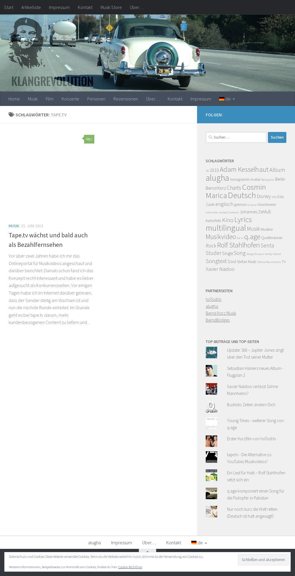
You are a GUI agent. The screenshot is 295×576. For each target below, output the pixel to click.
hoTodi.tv (214, 299)
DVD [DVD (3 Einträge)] (274, 197)
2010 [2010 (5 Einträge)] (214, 170)
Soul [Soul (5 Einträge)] (232, 261)
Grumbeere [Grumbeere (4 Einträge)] (267, 204)
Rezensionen (126, 99)
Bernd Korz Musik (221, 313)
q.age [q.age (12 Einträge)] (252, 236)
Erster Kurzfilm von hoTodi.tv (251, 438)
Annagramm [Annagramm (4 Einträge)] (239, 179)
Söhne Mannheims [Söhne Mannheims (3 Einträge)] (269, 262)
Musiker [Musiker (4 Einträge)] (267, 229)
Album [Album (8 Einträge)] (277, 170)
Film (50, 99)
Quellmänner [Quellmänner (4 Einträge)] (271, 237)
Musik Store (111, 7)
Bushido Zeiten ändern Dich (251, 404)
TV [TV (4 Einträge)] (284, 261)
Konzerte (70, 99)
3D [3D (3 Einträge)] (207, 171)
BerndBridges (218, 320)
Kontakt (85, 7)
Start (8, 7)
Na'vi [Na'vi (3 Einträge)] (240, 238)
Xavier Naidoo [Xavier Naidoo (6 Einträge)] (220, 269)
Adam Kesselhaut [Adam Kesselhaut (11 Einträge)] (244, 169)
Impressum (59, 7)
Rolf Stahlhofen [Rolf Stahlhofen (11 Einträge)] (238, 245)
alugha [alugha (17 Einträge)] (217, 177)
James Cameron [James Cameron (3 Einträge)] (229, 212)
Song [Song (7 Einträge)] (239, 252)
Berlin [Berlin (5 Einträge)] (280, 179)
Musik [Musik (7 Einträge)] (253, 228)
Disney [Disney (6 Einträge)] (264, 196)
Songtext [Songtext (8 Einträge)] (216, 261)
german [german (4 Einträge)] (240, 204)
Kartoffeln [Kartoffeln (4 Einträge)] (213, 220)
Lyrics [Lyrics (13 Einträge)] (243, 219)
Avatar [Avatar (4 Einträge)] (255, 179)
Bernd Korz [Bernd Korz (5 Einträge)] (216, 188)
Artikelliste (31, 7)
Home (14, 99)
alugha (212, 306)
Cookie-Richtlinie (130, 567)
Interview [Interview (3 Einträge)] (212, 212)
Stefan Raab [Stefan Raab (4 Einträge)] (246, 261)
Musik (33, 99)
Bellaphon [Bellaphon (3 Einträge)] (267, 180)
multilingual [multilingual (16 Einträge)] (226, 228)
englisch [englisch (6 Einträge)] (224, 204)
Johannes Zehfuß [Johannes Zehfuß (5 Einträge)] (255, 212)
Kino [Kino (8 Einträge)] (227, 220)
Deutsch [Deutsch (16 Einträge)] (242, 195)
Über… (136, 7)
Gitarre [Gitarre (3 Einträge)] (252, 205)
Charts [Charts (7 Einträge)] (234, 187)
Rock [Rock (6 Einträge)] (211, 246)
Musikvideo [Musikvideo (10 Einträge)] (221, 236)
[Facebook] (282, 113)
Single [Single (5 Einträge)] (227, 253)
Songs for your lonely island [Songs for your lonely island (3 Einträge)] (263, 254)
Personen (96, 99)
